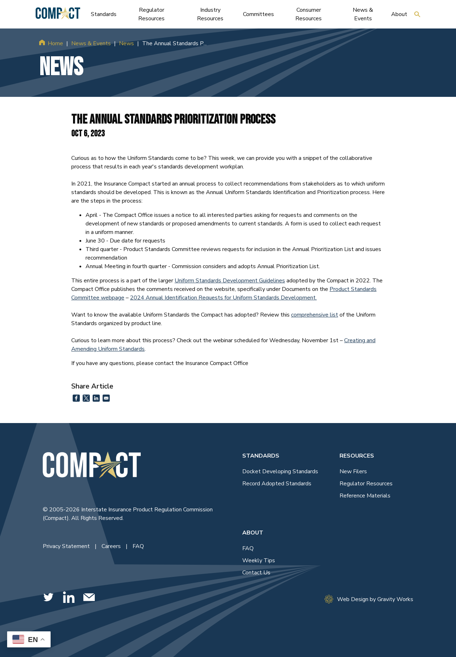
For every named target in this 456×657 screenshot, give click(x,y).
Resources (357, 456)
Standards (260, 456)
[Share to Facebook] (76, 398)
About (252, 533)
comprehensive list (314, 315)
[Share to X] (86, 398)
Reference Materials (365, 496)
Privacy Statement (67, 546)
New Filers (353, 471)
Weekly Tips (258, 560)
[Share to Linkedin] (96, 398)
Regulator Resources (366, 483)
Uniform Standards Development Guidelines (230, 281)
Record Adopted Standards (276, 483)
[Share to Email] (106, 398)
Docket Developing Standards (280, 471)
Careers (112, 546)
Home (55, 43)
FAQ (138, 546)
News (126, 43)
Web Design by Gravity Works (369, 599)
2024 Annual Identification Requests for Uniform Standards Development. (223, 298)
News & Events (91, 43)
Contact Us (256, 573)
